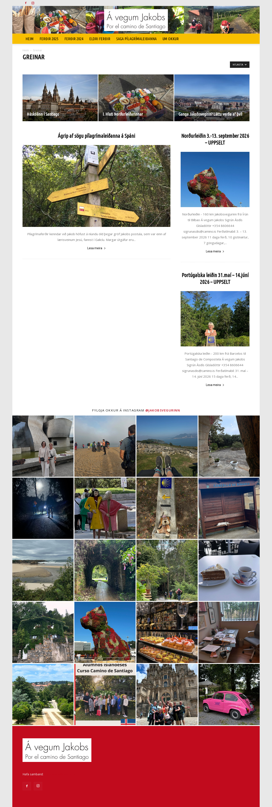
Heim (30, 39)
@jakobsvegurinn (162, 410)
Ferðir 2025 (49, 39)
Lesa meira (96, 248)
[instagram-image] (43, 446)
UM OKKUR (171, 39)
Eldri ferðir (99, 39)
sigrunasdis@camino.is (59, 774)
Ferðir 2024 (73, 39)
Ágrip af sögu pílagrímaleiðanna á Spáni (96, 136)
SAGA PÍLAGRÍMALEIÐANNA (136, 39)
